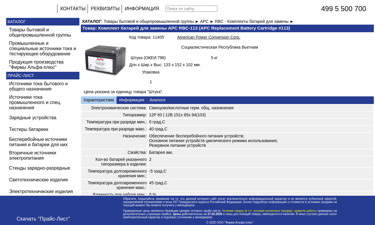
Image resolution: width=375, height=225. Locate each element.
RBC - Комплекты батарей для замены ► (254, 21)
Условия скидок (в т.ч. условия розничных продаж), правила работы (269, 210)
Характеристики (98, 100)
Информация (131, 100)
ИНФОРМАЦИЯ (142, 8)
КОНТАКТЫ (73, 8)
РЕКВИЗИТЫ (105, 8)
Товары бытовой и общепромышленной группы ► (152, 21)
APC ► (207, 21)
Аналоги (157, 100)
